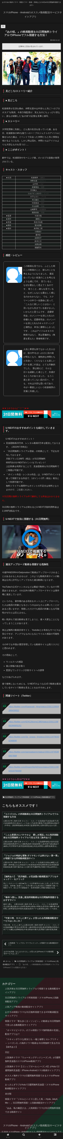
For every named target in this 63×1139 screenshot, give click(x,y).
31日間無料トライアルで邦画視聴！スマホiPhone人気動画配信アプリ (29, 797)
